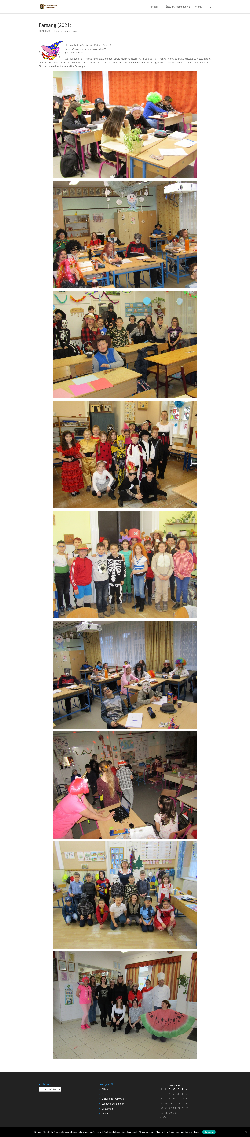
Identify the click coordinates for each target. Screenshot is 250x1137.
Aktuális (154, 7)
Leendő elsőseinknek (113, 1103)
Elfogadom (209, 1132)
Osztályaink (108, 1108)
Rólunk (198, 7)
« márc (163, 1117)
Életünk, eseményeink (178, 7)
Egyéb (105, 1093)
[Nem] (246, 1132)
